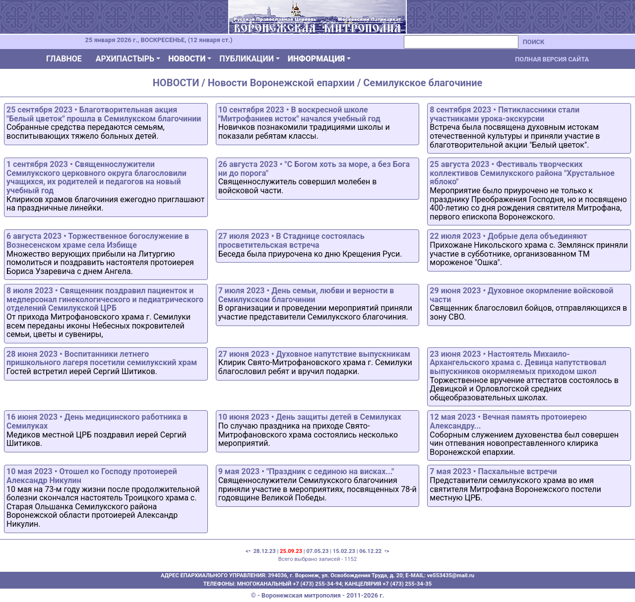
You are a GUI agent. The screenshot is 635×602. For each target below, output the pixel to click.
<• (249, 551)
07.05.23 (317, 551)
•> (386, 551)
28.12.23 (265, 551)
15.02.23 (344, 551)
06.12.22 (370, 551)
